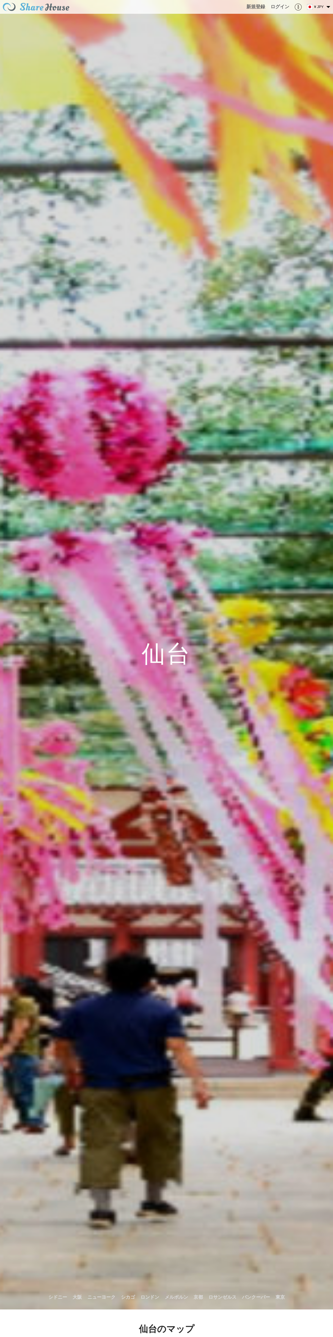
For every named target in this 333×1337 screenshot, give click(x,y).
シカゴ (128, 1297)
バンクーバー (256, 1297)
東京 (280, 1297)
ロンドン (150, 1297)
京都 (198, 1297)
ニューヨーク (101, 1297)
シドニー (57, 1297)
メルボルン (176, 1297)
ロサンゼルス (222, 1297)
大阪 (77, 1297)
